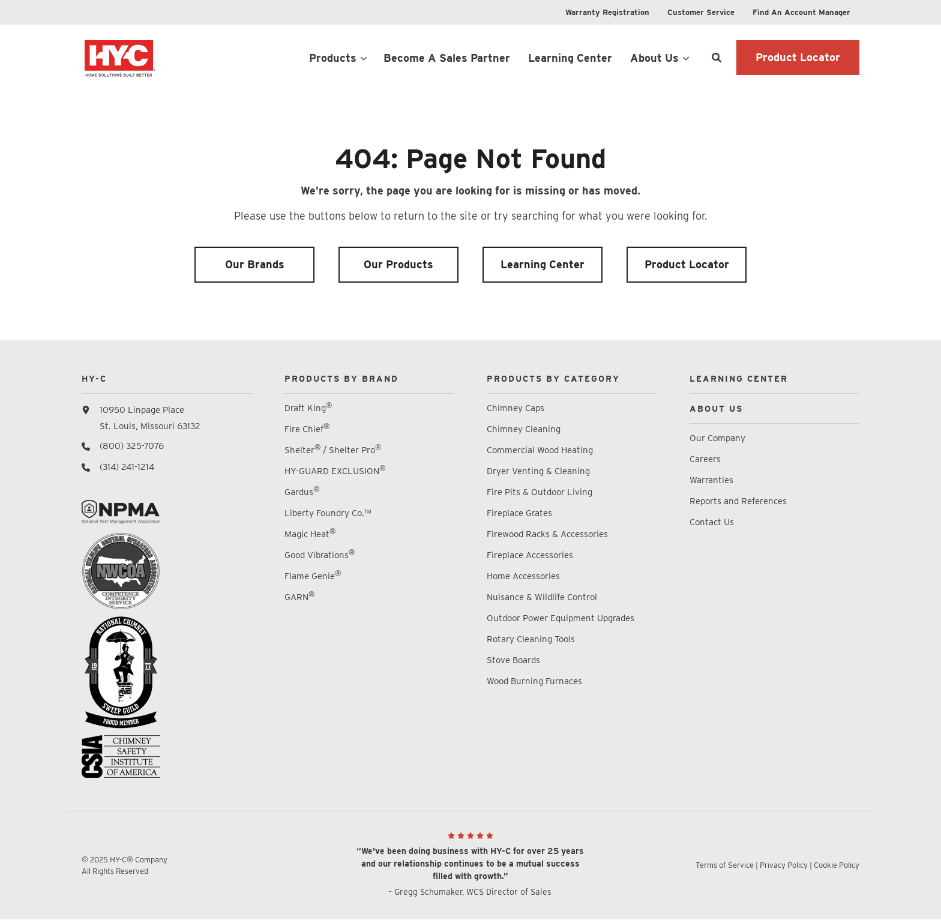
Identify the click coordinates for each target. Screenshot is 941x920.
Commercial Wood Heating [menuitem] (540, 450)
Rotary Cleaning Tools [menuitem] (531, 639)
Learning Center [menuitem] (543, 264)
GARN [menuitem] (299, 597)
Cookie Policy (836, 865)
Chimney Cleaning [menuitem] (524, 429)
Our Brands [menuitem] (254, 264)
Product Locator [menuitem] (687, 264)
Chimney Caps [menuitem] (515, 408)
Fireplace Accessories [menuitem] (530, 555)
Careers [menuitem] (705, 459)
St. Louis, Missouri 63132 (150, 426)
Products (332, 58)
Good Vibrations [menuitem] (319, 555)
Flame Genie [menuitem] (312, 576)
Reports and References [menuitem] (738, 501)
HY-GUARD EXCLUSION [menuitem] (334, 471)
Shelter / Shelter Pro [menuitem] (332, 449)
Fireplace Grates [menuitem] (519, 513)
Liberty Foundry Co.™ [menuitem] (327, 513)
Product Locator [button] (798, 57)
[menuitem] (607, 12)
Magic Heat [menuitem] (309, 534)
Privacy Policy (784, 865)
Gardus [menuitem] (301, 492)
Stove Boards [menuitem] (513, 660)
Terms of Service (725, 865)
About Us (654, 58)
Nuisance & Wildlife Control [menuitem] (542, 597)
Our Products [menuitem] (398, 264)
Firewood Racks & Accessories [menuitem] (547, 534)
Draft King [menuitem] (308, 407)
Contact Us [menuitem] (712, 522)
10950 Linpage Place (142, 409)
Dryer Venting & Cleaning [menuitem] (538, 471)
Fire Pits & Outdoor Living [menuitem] (539, 492)
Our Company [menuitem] (717, 438)
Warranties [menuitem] (713, 480)
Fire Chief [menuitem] (306, 428)
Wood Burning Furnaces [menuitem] (534, 681)
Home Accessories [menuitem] (523, 576)
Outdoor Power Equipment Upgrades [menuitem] (560, 618)
